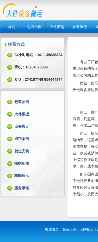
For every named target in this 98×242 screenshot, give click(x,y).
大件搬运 (57, 27)
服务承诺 (21, 188)
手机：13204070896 (31, 67)
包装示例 (34, 27)
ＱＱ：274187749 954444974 (38, 79)
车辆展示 (21, 176)
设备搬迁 (79, 27)
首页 (11, 27)
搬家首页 (52, 229)
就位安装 (21, 151)
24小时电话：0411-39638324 (38, 55)
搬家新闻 (21, 163)
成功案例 (21, 139)
